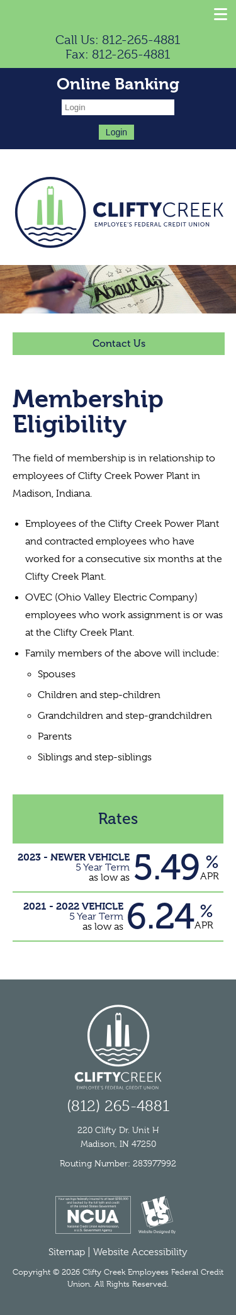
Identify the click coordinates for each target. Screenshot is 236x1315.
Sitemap (66, 1252)
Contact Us (119, 343)
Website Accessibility (140, 1252)
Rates (118, 818)
